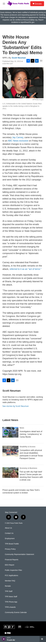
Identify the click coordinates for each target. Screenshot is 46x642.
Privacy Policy (10, 549)
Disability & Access (27, 447)
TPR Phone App (11, 602)
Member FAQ (10, 581)
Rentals (8, 586)
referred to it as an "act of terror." (25, 269)
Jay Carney (17, 137)
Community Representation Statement (19, 554)
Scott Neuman (19, 58)
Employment (9, 538)
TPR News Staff (11, 597)
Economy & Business (28, 468)
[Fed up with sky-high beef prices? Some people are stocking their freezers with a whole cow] (10, 472)
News (22, 428)
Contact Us (9, 533)
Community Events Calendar (16, 612)
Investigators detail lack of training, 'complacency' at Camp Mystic (31, 434)
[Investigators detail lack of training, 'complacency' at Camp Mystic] (10, 432)
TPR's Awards (10, 607)
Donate (38, 4)
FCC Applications (11, 575)
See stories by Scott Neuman (15, 406)
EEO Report (9, 565)
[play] (3, 639)
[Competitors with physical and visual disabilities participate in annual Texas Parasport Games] (10, 451)
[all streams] (42, 639)
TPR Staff (8, 591)
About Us (8, 528)
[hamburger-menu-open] (4, 3)
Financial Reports (11, 560)
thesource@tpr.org (30, 20)
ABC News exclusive (18, 141)
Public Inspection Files (13, 570)
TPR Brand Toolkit (12, 544)
